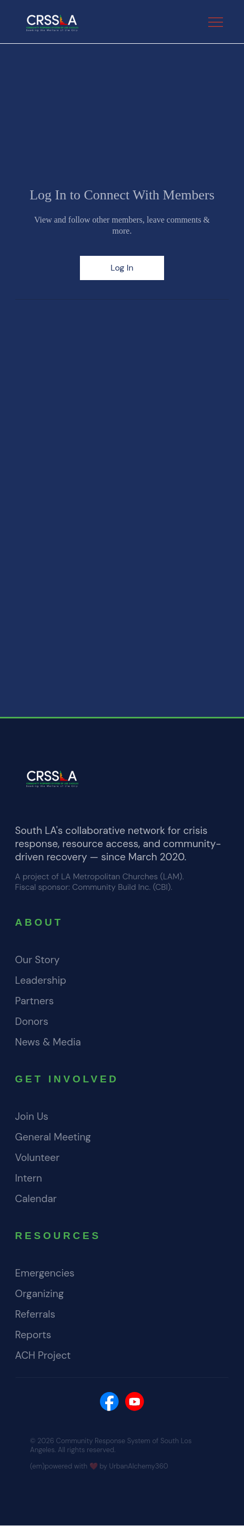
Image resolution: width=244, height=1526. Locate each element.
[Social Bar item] (109, 1401)
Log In (121, 267)
